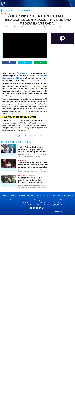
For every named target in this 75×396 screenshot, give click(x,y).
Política (41, 136)
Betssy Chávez (36, 81)
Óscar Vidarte (22, 73)
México (19, 78)
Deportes (13, 200)
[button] (71, 4)
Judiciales (30, 195)
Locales (38, 195)
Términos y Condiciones (64, 203)
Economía (22, 195)
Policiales (5, 195)
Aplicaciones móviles (50, 203)
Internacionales (57, 195)
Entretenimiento (68, 195)
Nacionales (46, 195)
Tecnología (37, 200)
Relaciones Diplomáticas (9, 138)
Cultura (62, 200)
